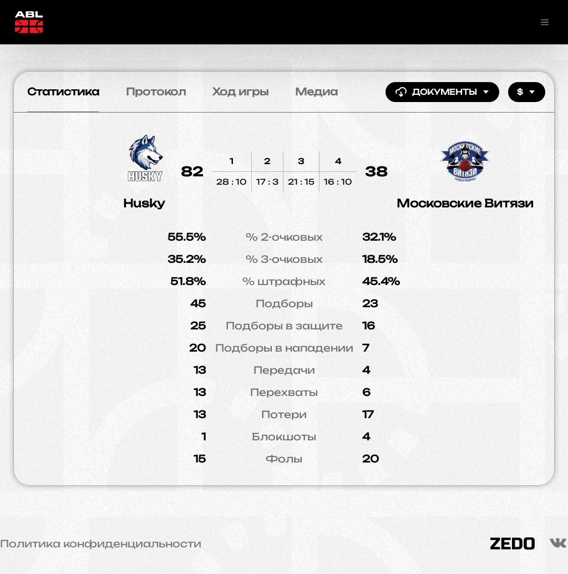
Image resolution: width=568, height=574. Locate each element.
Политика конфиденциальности (100, 543)
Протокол (156, 91)
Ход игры (240, 91)
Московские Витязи (465, 203)
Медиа (316, 91)
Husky (144, 203)
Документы (442, 92)
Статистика (63, 91)
